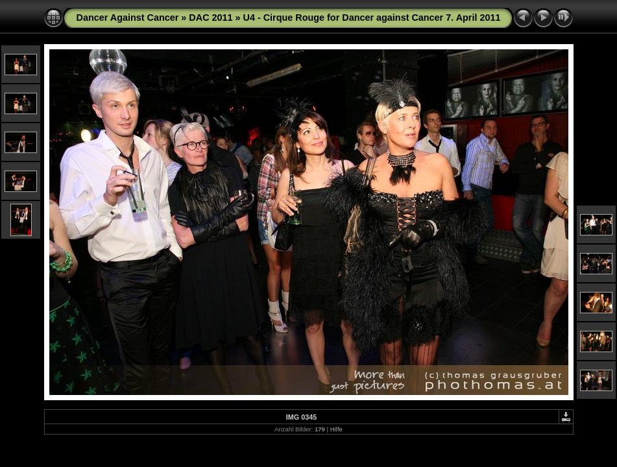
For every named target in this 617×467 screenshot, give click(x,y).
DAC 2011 (210, 17)
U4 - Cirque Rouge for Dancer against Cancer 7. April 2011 (372, 17)
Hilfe (336, 429)
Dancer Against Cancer (128, 17)
